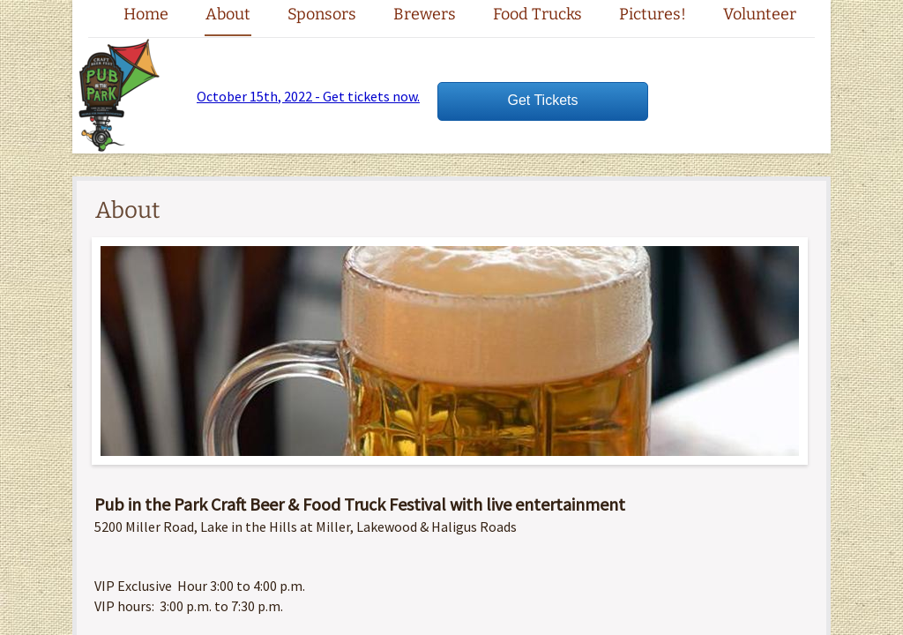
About (227, 14)
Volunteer (759, 14)
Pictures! (652, 14)
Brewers (424, 14)
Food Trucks (537, 14)
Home (145, 14)
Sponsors (321, 14)
